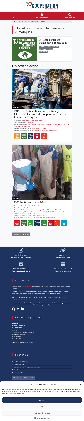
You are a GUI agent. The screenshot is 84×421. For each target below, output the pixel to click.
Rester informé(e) (19, 364)
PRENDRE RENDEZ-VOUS (23, 378)
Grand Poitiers (36, 128)
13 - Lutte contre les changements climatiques (53, 41)
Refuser (42, 407)
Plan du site (17, 370)
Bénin (29, 208)
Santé (64, 212)
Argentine (30, 122)
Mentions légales (19, 367)
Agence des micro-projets (39, 215)
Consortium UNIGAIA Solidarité (30, 206)
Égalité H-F (49, 124)
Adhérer (16, 361)
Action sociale (35, 210)
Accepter (42, 400)
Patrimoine (27, 126)
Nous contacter (18, 372)
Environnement (18, 126)
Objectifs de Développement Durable (31, 21)
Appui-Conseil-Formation (38, 124)
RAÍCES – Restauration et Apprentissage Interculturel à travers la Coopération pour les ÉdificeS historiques (40, 114)
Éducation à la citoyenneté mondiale (34, 212)
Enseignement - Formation (61, 124)
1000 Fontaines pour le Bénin (30, 202)
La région (44, 128)
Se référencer (24, 361)
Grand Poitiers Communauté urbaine (32, 120)
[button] (80, 384)
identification (27, 286)
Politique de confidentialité (41, 418)
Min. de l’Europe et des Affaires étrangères (44, 130)
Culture (57, 210)
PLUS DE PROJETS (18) (21, 234)
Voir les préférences (42, 413)
